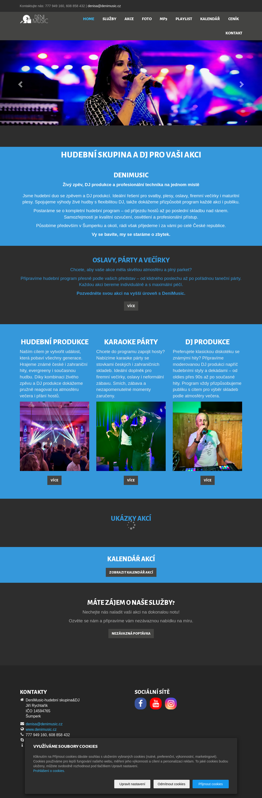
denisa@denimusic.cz (104, 6)
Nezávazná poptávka (131, 633)
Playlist (184, 19)
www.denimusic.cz (41, 729)
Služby (109, 19)
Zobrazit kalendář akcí (131, 572)
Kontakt (234, 33)
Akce (129, 19)
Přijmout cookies (211, 784)
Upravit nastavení (132, 784)
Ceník (233, 19)
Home (88, 19)
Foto (147, 19)
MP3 (163, 19)
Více (131, 306)
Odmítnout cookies (171, 784)
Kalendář (210, 19)
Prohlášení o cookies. (49, 771)
